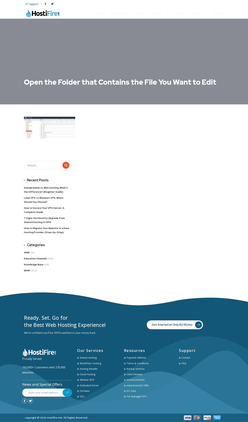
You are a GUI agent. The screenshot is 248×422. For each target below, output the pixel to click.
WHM (27, 270)
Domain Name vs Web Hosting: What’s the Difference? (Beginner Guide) (46, 189)
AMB (26, 252)
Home (101, 13)
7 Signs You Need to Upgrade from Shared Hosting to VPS (44, 220)
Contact (217, 13)
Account (200, 13)
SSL (169, 13)
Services (182, 13)
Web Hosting (119, 13)
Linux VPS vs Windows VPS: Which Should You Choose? (43, 199)
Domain (156, 13)
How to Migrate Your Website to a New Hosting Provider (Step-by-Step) (46, 230)
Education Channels (35, 258)
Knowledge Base (33, 264)
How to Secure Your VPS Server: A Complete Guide (44, 210)
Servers (141, 13)
